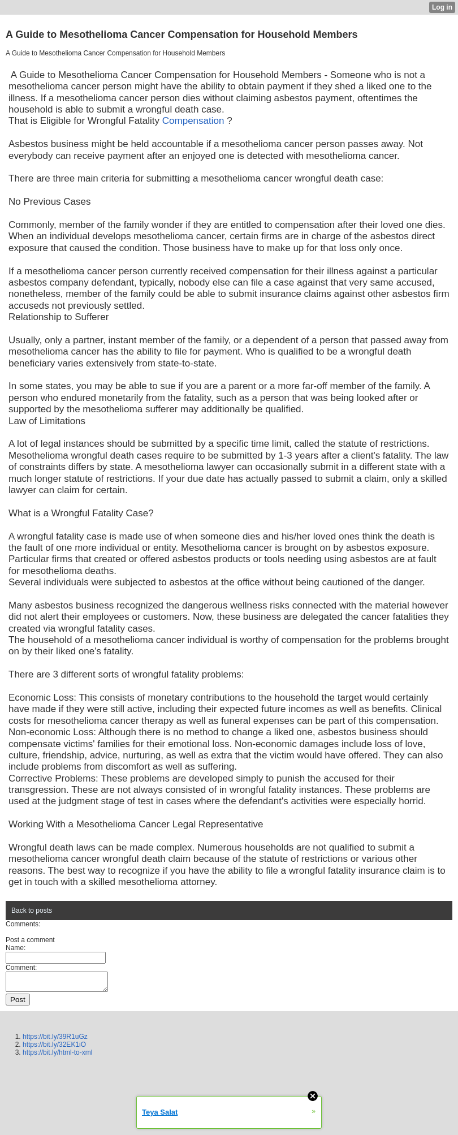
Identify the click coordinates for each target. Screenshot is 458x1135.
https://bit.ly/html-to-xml (57, 1056)
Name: (15, 948)
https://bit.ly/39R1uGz (55, 1040)
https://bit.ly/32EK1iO (54, 1048)
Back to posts (31, 910)
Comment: (21, 968)
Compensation (193, 120)
